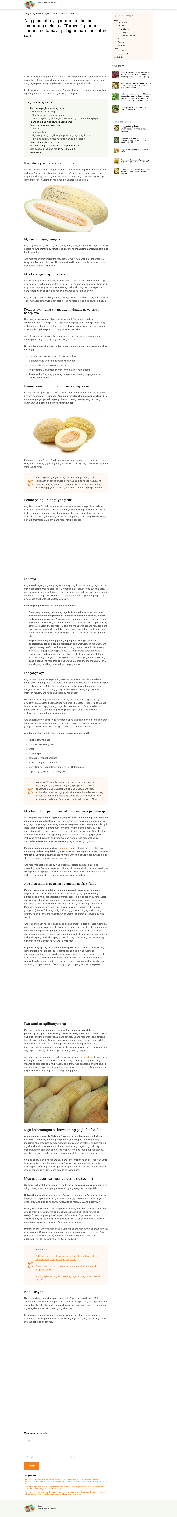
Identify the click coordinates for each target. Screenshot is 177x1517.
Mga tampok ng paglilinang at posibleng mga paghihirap (61, 136)
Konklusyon (36, 153)
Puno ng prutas (124, 54)
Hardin (116, 20)
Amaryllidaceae (123, 29)
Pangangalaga (39, 132)
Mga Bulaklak (118, 57)
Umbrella (121, 26)
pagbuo (64, 848)
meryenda (85, 1057)
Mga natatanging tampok (45, 112)
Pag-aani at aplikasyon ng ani (45, 142)
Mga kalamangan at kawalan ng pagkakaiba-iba (54, 146)
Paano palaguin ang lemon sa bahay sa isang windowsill (136, 108)
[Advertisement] (66, 57)
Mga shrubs (122, 51)
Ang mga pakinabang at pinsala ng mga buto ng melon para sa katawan (135, 161)
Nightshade (122, 22)
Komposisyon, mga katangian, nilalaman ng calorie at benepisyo (65, 119)
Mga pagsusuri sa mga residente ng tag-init (52, 149)
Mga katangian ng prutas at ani (48, 115)
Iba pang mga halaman (126, 36)
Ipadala (31, 1466)
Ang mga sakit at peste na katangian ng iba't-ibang (58, 139)
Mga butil (121, 39)
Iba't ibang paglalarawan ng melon (47, 108)
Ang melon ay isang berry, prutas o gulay (134, 150)
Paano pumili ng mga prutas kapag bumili (51, 122)
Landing (36, 129)
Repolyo (121, 42)
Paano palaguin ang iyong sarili (45, 125)
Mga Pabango (123, 32)
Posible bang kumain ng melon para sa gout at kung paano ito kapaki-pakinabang (135, 171)
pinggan (83, 1067)
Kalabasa (121, 45)
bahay (67, 4)
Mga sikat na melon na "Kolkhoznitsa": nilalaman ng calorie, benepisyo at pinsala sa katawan (136, 85)
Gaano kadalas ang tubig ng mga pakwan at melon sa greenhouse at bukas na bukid (135, 140)
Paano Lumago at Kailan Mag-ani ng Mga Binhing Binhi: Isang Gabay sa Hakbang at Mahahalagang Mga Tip (135, 74)
